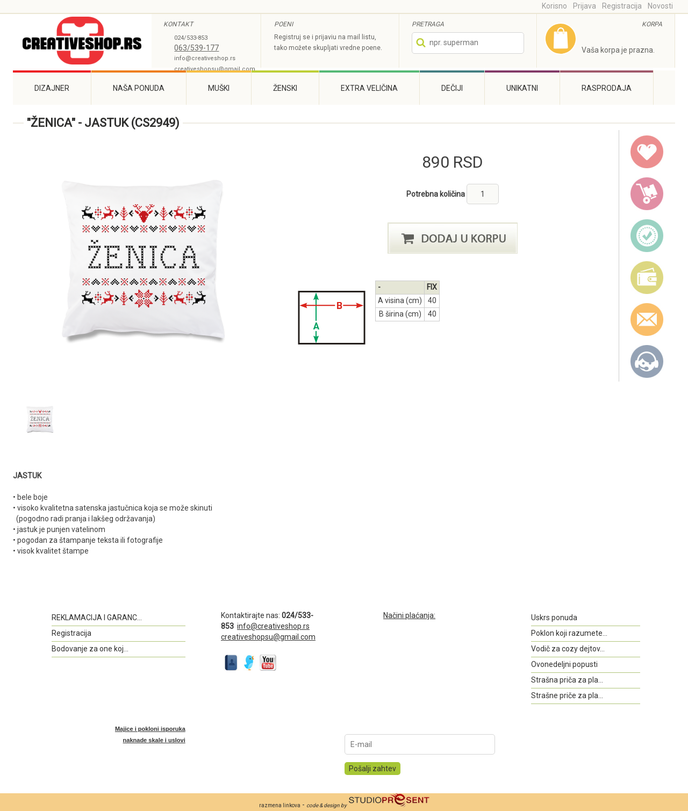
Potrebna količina (436, 194)
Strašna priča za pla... (567, 680)
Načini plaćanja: (409, 615)
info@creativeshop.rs (204, 58)
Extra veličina (369, 88)
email (647, 319)
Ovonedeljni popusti (564, 664)
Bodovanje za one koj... (90, 648)
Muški (219, 88)
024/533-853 (190, 37)
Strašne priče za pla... (567, 695)
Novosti (660, 6)
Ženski (285, 88)
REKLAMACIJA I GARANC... (97, 617)
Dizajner (51, 88)
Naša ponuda (138, 88)
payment (647, 278)
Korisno (554, 6)
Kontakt (647, 361)
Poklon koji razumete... (569, 633)
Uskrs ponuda (554, 617)
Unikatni (522, 88)
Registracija (622, 6)
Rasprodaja (607, 88)
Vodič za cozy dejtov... (568, 648)
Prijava (584, 6)
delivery (647, 194)
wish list (647, 152)
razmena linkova (279, 805)
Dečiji (452, 88)
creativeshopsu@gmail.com (214, 69)
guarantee (647, 236)
